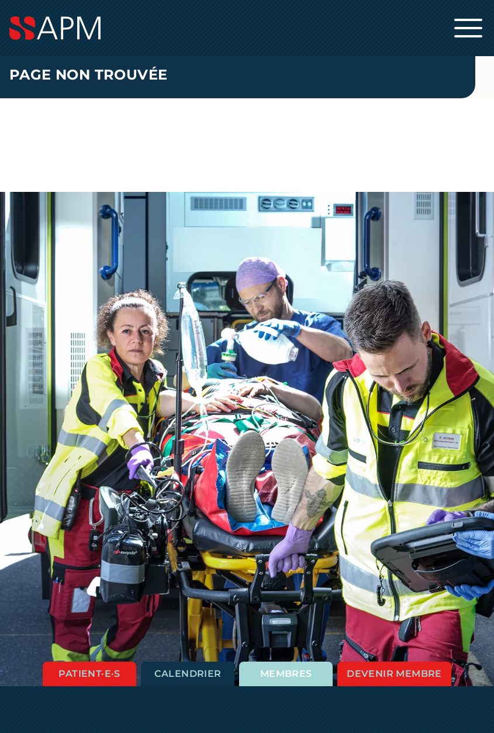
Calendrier (188, 673)
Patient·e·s (89, 673)
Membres (286, 673)
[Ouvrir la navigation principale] (468, 28)
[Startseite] (247, 28)
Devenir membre (394, 673)
